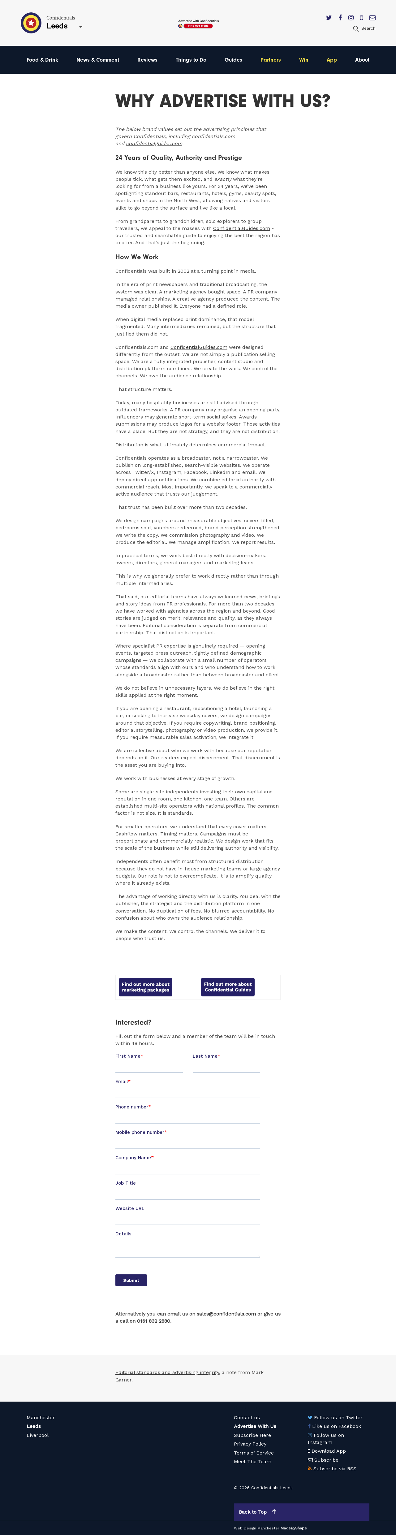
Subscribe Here (252, 1435)
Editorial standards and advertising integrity (167, 1372)
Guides (233, 59)
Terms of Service (254, 1452)
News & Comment (97, 59)
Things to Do (191, 59)
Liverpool (38, 1435)
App (332, 59)
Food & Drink (42, 59)
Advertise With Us (255, 1426)
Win (303, 59)
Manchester (41, 1417)
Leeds (34, 1426)
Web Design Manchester (256, 1528)
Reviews (147, 59)
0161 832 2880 (153, 1321)
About (362, 59)
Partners (270, 59)
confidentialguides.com (154, 143)
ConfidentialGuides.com (241, 228)
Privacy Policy (250, 1444)
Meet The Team (252, 1461)
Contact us (247, 1417)
